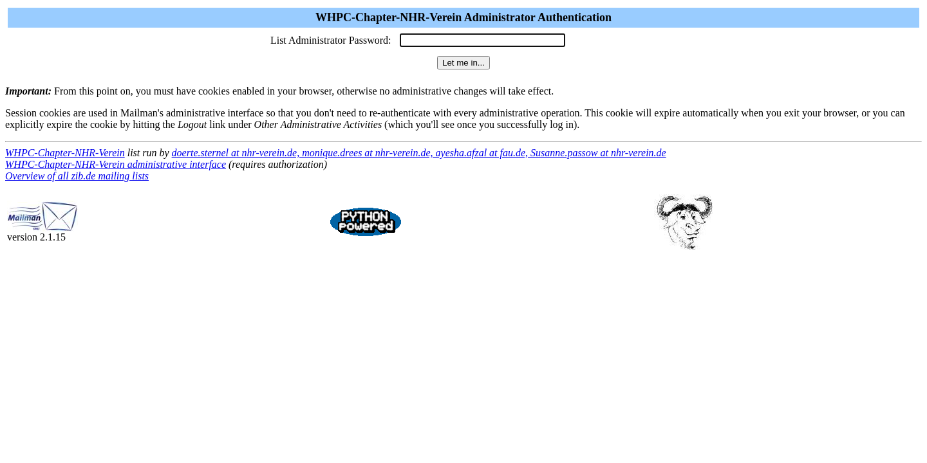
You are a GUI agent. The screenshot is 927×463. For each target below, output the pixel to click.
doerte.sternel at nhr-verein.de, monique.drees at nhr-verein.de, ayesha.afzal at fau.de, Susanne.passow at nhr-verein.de (419, 152)
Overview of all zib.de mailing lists (77, 175)
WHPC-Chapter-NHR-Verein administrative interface (115, 164)
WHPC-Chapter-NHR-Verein (65, 152)
